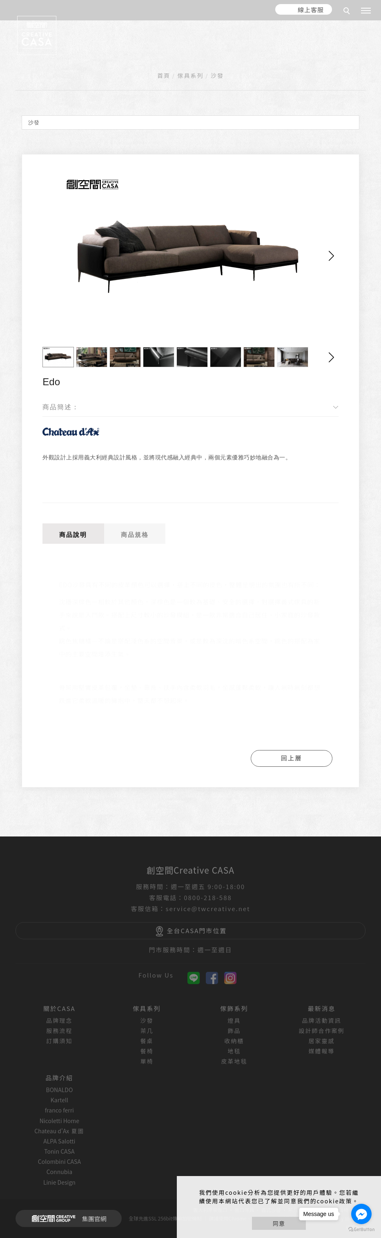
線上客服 (311, 9)
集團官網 (67, 1218)
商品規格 (135, 534)
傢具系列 (191, 75)
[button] (331, 256)
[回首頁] (36, 35)
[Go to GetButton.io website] (361, 1229)
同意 (279, 1223)
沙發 (217, 75)
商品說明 (73, 534)
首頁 (163, 75)
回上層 (291, 758)
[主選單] (366, 11)
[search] (348, 12)
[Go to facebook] (361, 1214)
